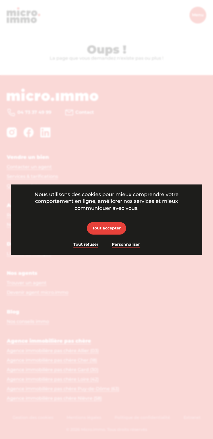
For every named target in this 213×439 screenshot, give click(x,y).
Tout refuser (85, 244)
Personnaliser (126, 244)
